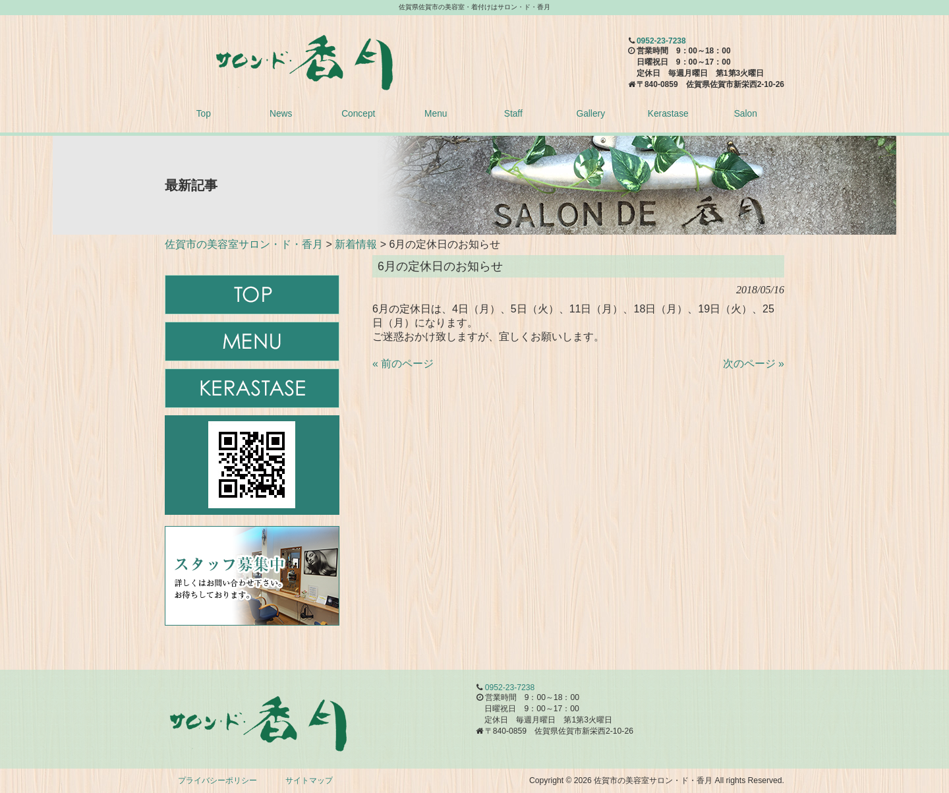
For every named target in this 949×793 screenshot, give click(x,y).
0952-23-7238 (661, 40)
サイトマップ (309, 780)
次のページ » (753, 363)
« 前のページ (403, 363)
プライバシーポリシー (217, 780)
